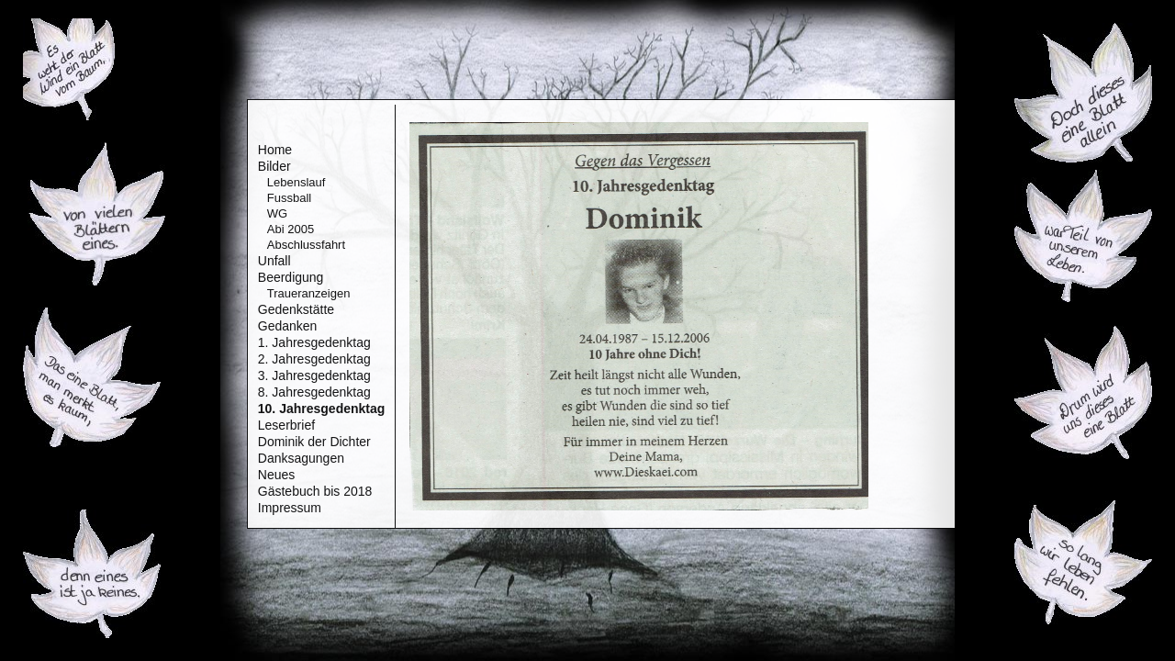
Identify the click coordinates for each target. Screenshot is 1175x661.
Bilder (274, 166)
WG (277, 213)
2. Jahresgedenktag (314, 359)
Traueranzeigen (309, 293)
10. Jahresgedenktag (322, 408)
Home (275, 149)
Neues (276, 474)
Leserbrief (286, 425)
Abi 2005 (290, 229)
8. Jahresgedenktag (314, 392)
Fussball (289, 198)
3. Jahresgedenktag (314, 375)
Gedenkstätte (296, 309)
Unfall (274, 260)
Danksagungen (301, 458)
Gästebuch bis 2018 (315, 491)
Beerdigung (291, 277)
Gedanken (288, 326)
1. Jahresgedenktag (314, 342)
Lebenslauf (296, 182)
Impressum (289, 507)
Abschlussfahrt (306, 245)
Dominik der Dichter (314, 441)
